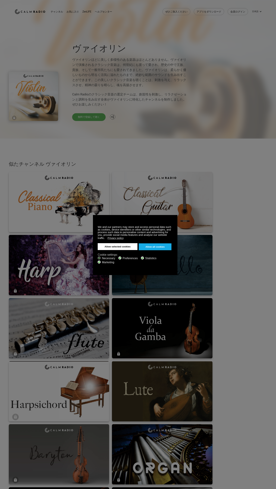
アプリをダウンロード (209, 10)
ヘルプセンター (108, 10)
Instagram (259, 437)
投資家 (100, 454)
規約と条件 (21, 454)
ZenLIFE (92, 10)
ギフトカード (22, 443)
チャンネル (62, 10)
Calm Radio (33, 11)
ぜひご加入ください (176, 10)
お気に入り (78, 10)
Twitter (247, 437)
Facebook (235, 437)
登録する (61, 437)
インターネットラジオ (27, 449)
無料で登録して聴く (90, 117)
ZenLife (60, 443)
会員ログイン (237, 10)
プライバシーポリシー (68, 454)
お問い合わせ (104, 437)
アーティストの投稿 (67, 449)
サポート (20, 437)
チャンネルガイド (107, 449)
